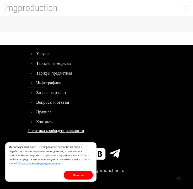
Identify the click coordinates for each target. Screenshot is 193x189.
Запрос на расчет (51, 92)
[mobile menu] (185, 7)
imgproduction (30, 7)
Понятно (78, 175)
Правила (43, 111)
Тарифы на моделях (53, 63)
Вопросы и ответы (52, 102)
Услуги (42, 53)
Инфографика (48, 82)
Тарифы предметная (54, 73)
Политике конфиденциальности (39, 163)
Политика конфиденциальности (56, 130)
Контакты (44, 121)
